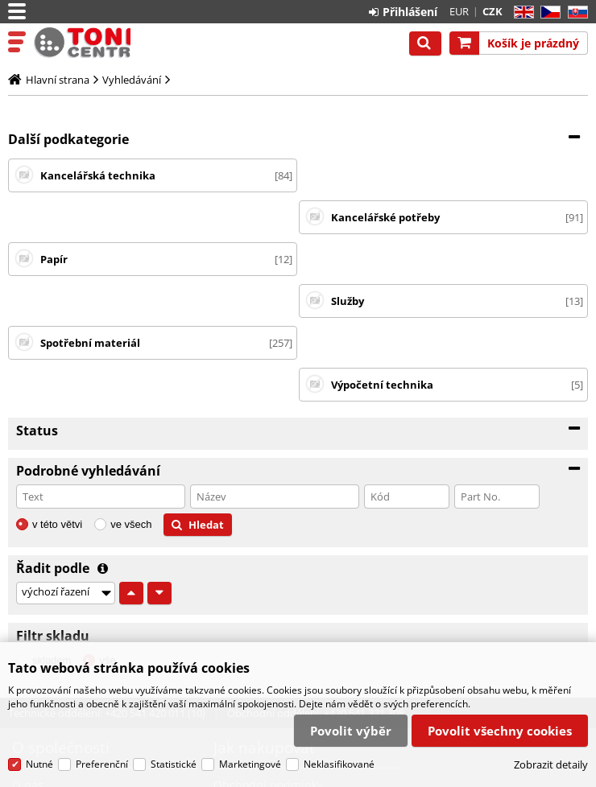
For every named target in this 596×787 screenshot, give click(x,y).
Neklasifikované (339, 765)
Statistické (174, 765)
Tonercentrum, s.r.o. (82, 42)
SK (575, 12)
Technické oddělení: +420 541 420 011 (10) (106, 587)
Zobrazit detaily (551, 764)
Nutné (39, 765)
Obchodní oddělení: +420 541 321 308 (315, 587)
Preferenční (102, 765)
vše (107, 535)
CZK (492, 11)
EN (521, 12)
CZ (547, 12)
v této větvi (57, 399)
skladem (51, 535)
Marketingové (250, 765)
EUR (459, 11)
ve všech (130, 399)
